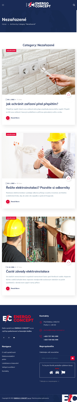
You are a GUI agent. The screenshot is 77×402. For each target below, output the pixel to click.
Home (4, 24)
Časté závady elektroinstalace (27, 271)
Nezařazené (11, 50)
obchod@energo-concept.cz (54, 330)
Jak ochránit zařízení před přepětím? (32, 104)
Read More (15, 118)
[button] (74, 5)
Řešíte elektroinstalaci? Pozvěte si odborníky (38, 188)
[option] (38, 72)
